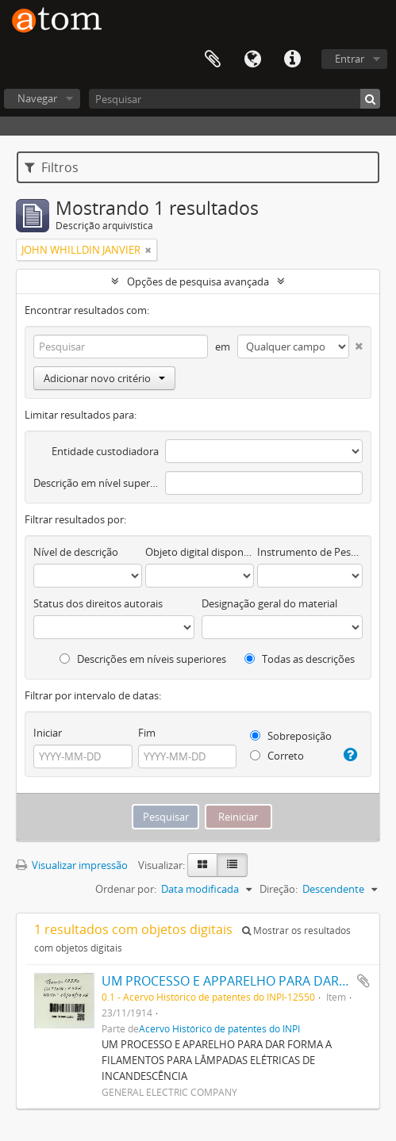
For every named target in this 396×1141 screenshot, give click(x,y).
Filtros (52, 167)
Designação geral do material (269, 603)
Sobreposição (291, 736)
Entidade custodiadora (105, 451)
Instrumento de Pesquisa (310, 552)
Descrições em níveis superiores (143, 659)
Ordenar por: (125, 889)
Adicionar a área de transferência (363, 981)
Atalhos (292, 59)
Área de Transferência (213, 59)
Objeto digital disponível (199, 552)
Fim (147, 733)
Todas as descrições (299, 659)
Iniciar (47, 733)
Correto (277, 756)
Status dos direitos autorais (98, 603)
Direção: (279, 889)
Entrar (349, 59)
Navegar (37, 98)
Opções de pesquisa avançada (198, 281)
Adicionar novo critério (104, 378)
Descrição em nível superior (96, 483)
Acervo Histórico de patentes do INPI (219, 1028)
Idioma (252, 59)
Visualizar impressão (72, 865)
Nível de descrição (75, 552)
